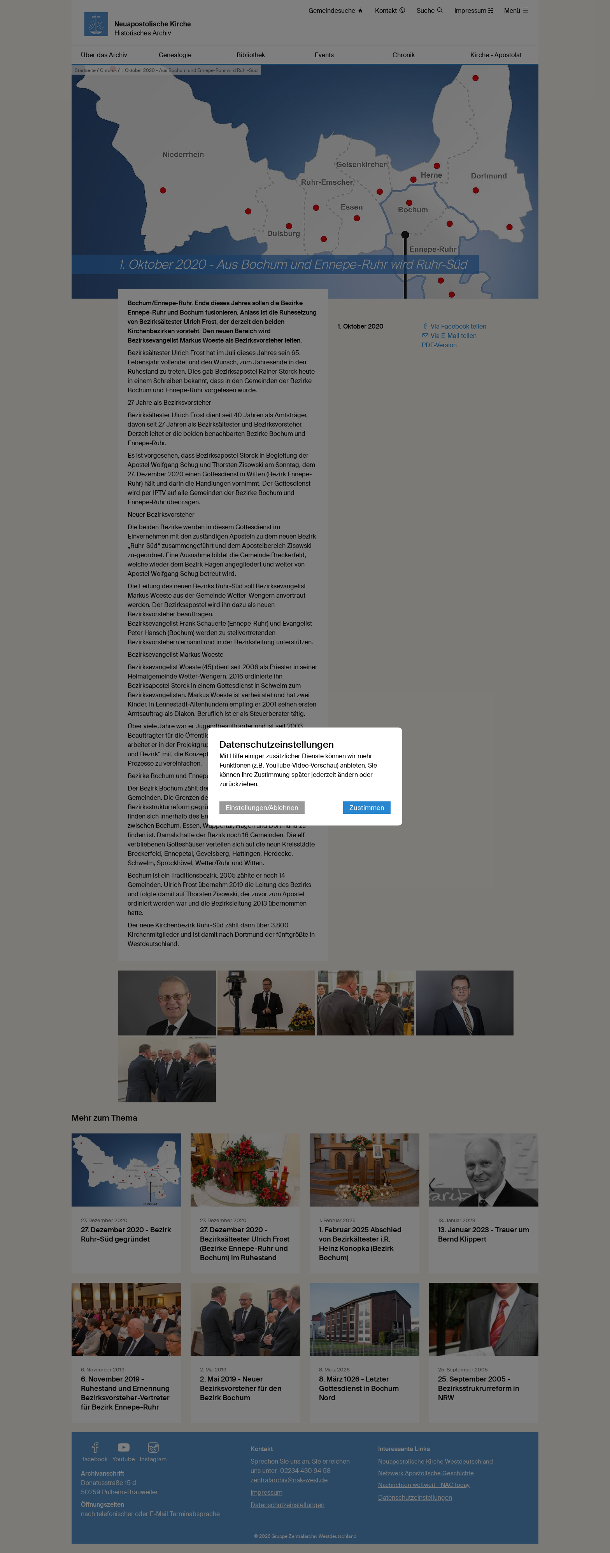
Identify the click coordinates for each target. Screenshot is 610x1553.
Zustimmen (366, 807)
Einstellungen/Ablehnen (262, 807)
